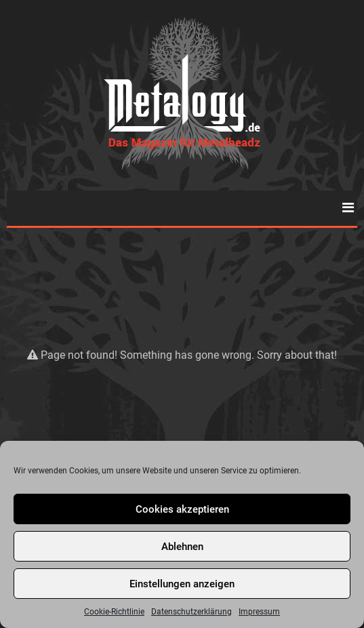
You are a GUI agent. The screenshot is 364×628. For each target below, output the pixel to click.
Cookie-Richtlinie (114, 611)
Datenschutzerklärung (191, 611)
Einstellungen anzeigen (182, 584)
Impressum (259, 611)
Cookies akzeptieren (182, 509)
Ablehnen (182, 547)
